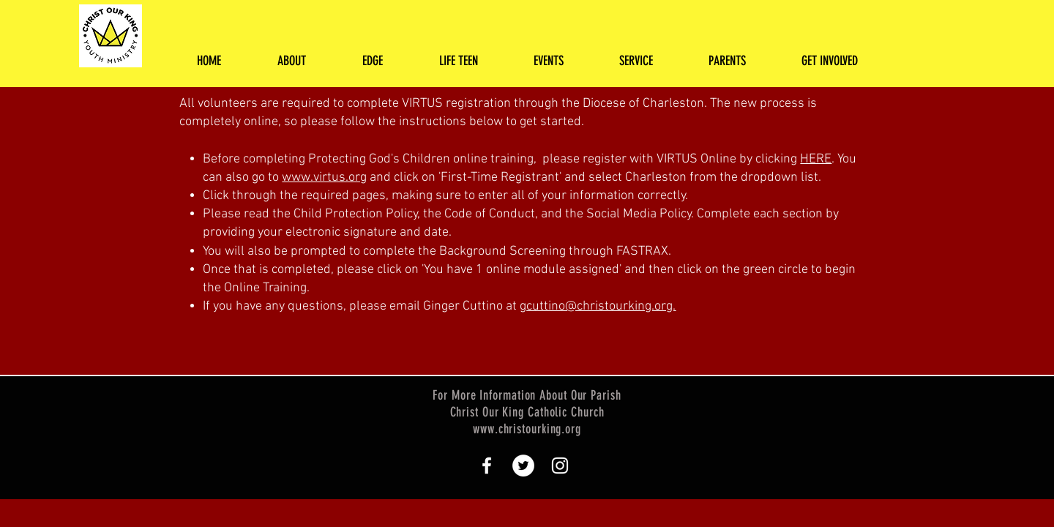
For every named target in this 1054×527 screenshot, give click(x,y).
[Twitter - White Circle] (523, 465)
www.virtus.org (324, 177)
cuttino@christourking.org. (601, 306)
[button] (291, 60)
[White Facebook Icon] (487, 465)
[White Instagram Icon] (560, 465)
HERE (815, 159)
